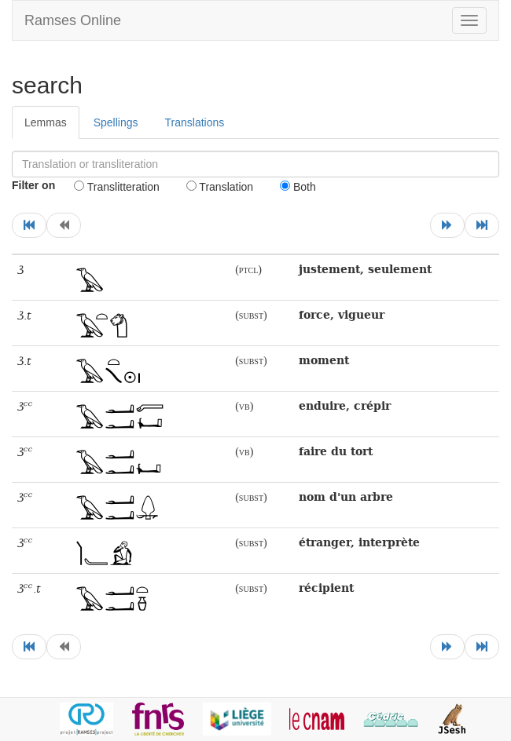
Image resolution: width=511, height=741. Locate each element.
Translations (195, 122)
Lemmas (45, 122)
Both (298, 187)
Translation (219, 187)
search (47, 85)
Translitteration (117, 187)
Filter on (33, 185)
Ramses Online (72, 20)
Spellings (116, 122)
